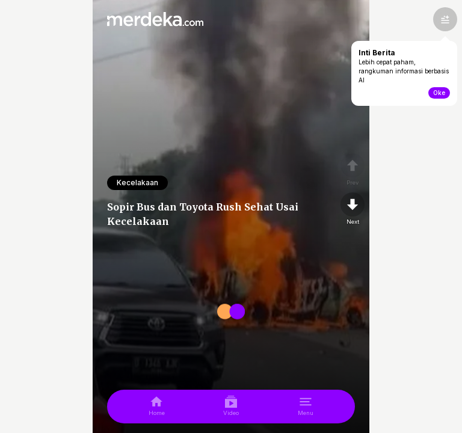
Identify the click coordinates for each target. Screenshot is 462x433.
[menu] (305, 406)
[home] (157, 406)
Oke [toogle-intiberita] (439, 92)
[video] (231, 406)
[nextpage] (352, 209)
